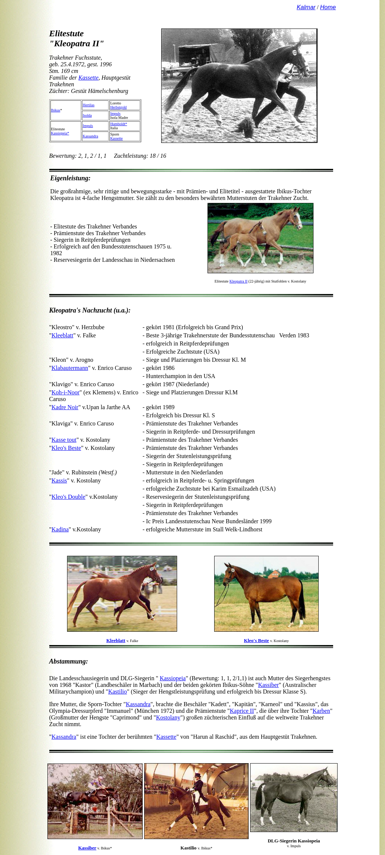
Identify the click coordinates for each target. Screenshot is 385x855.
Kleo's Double (68, 497)
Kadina (60, 529)
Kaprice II (242, 711)
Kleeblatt (62, 335)
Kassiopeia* (60, 133)
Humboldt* (118, 124)
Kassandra (90, 136)
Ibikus (55, 110)
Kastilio (117, 691)
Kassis (59, 480)
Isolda (87, 115)
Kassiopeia (173, 678)
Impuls (115, 113)
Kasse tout (64, 440)
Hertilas (88, 105)
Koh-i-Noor (66, 392)
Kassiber (268, 685)
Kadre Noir (65, 407)
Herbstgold (118, 107)
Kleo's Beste (66, 448)
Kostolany (168, 717)
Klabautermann (70, 368)
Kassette (89, 77)
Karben (321, 711)
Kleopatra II (238, 281)
